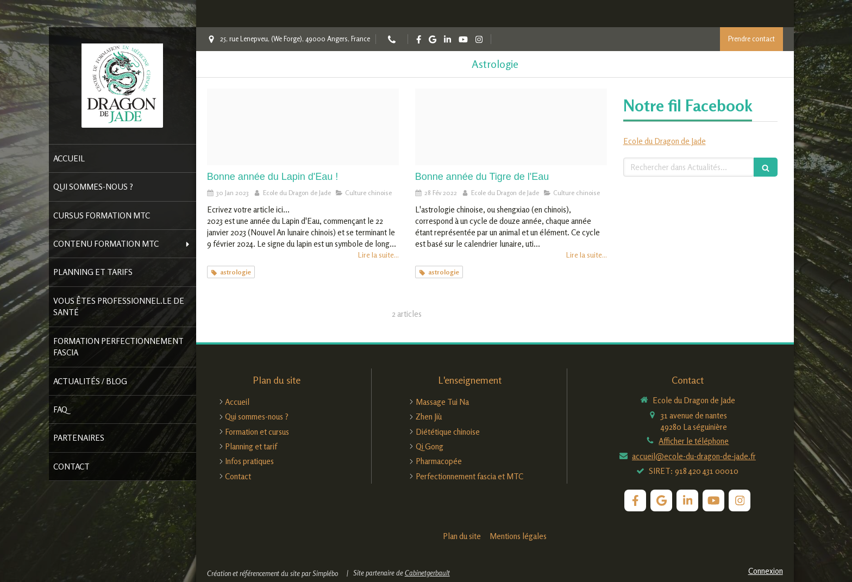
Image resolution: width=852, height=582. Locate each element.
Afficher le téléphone (694, 441)
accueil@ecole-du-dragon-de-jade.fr (694, 456)
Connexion (765, 571)
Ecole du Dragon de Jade (664, 141)
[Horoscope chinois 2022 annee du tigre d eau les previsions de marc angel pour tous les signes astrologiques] (511, 127)
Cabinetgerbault (427, 572)
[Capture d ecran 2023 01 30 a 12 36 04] (303, 127)
